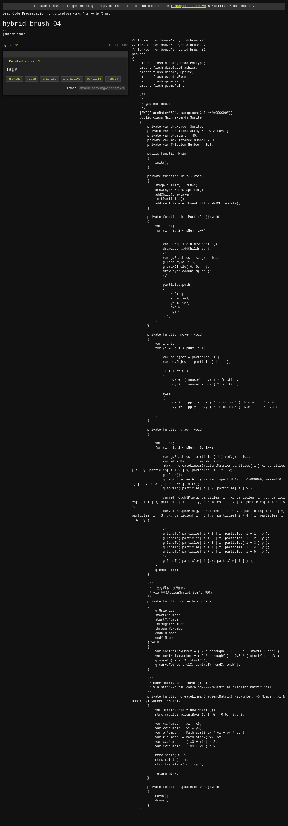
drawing (14, 79)
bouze (13, 45)
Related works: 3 (24, 61)
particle (94, 79)
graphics (50, 79)
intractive (71, 79)
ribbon (113, 79)
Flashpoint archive (188, 6)
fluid (31, 79)
